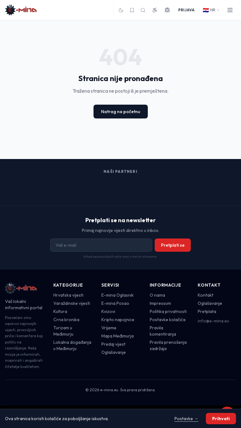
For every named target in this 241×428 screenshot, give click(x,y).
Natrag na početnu (120, 111)
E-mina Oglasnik (117, 295)
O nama (157, 295)
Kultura (60, 311)
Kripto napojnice (117, 319)
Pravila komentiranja (163, 331)
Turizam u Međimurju (63, 331)
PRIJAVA (186, 10)
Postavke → (186, 418)
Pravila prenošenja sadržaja (168, 345)
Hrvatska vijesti (68, 295)
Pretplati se (173, 245)
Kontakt (205, 295)
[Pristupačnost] (154, 10)
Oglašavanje (113, 352)
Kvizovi (108, 311)
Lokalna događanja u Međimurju (72, 345)
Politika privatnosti (168, 311)
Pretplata (207, 311)
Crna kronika (66, 319)
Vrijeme (108, 328)
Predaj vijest (113, 344)
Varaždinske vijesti (71, 303)
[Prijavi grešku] (167, 10)
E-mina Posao (115, 303)
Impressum (160, 303)
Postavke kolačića (167, 319)
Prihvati (221, 418)
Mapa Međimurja (117, 336)
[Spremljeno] (132, 10)
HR (211, 10)
